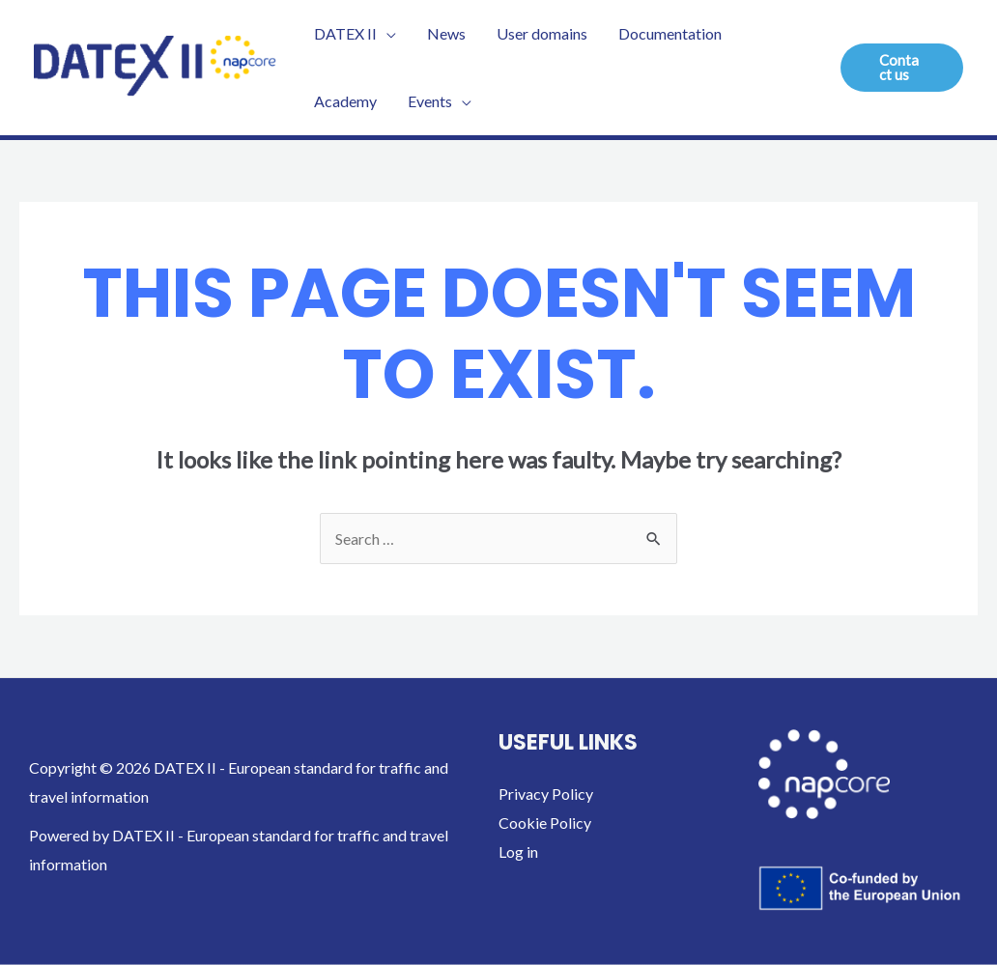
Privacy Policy (545, 793)
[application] (386, 34)
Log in (518, 851)
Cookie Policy (544, 822)
